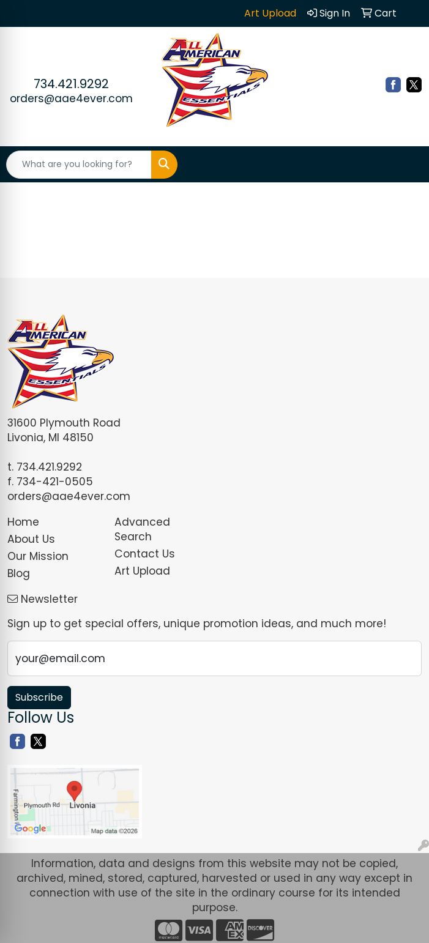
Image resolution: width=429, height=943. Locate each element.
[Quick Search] (79, 165)
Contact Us (144, 553)
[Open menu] (404, 164)
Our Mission (38, 556)
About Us (31, 539)
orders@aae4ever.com (71, 98)
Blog (18, 573)
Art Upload (142, 571)
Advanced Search (142, 529)
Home (23, 522)
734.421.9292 (71, 83)
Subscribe (39, 697)
